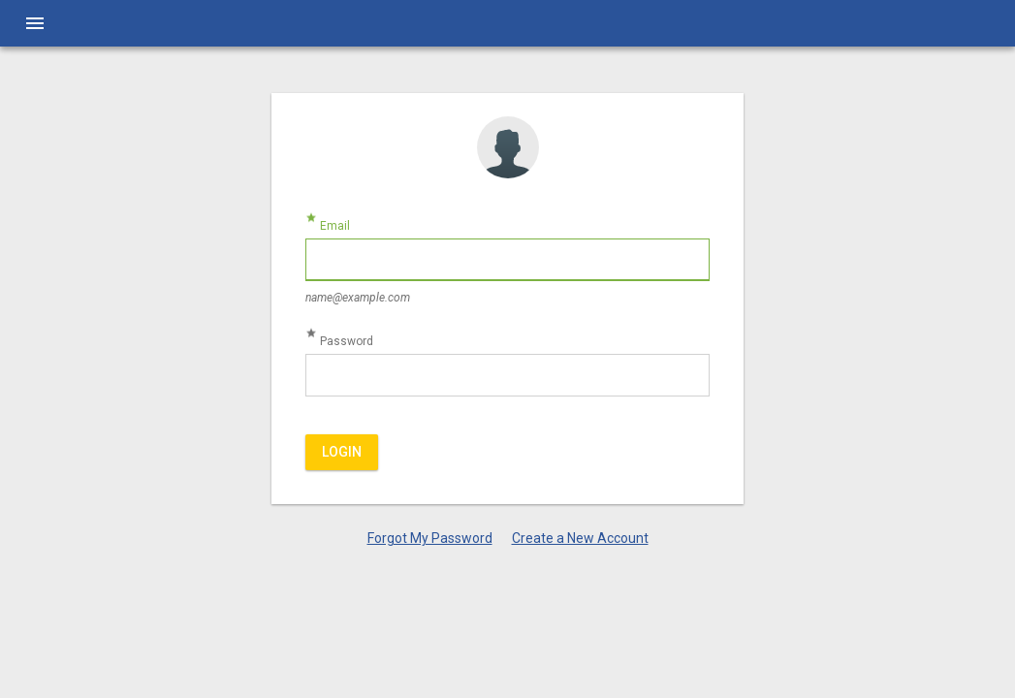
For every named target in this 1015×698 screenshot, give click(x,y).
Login (342, 452)
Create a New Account (580, 538)
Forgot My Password (429, 538)
